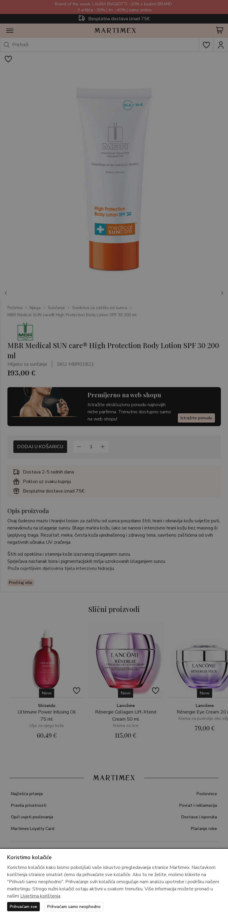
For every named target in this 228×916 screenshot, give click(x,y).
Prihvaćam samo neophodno (74, 906)
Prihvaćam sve (23, 906)
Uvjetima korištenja (40, 896)
